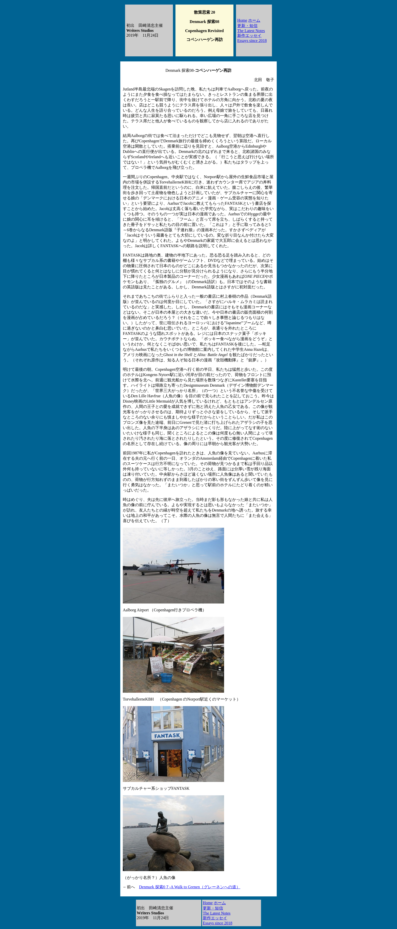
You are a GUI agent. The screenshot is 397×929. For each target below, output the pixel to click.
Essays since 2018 (252, 40)
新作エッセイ (249, 35)
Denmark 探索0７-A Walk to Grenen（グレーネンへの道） (189, 887)
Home (242, 20)
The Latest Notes (251, 31)
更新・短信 (247, 26)
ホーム (254, 20)
